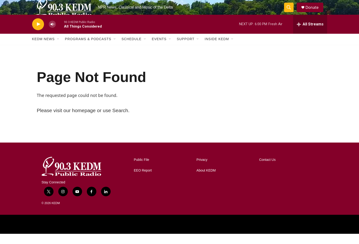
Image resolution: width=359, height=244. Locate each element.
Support (185, 49)
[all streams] (310, 34)
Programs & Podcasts (88, 49)
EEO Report (143, 180)
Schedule (132, 49)
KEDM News (43, 49)
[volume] (52, 34)
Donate (315, 12)
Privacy (202, 170)
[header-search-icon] (291, 12)
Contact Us (267, 170)
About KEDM (206, 180)
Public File (141, 170)
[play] (38, 34)
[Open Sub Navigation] (58, 49)
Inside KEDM (217, 49)
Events (159, 49)
